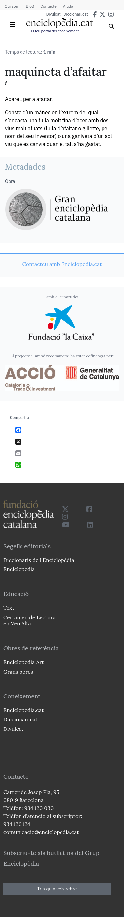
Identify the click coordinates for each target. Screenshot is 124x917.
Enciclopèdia (19, 569)
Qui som (12, 6)
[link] (62, 264)
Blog (30, 6)
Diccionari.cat (76, 14)
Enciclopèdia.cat (23, 710)
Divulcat (53, 14)
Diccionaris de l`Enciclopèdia (38, 560)
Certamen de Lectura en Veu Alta (29, 620)
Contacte (48, 6)
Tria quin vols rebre (57, 889)
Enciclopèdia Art (23, 662)
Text (8, 607)
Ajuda (68, 6)
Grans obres (18, 671)
